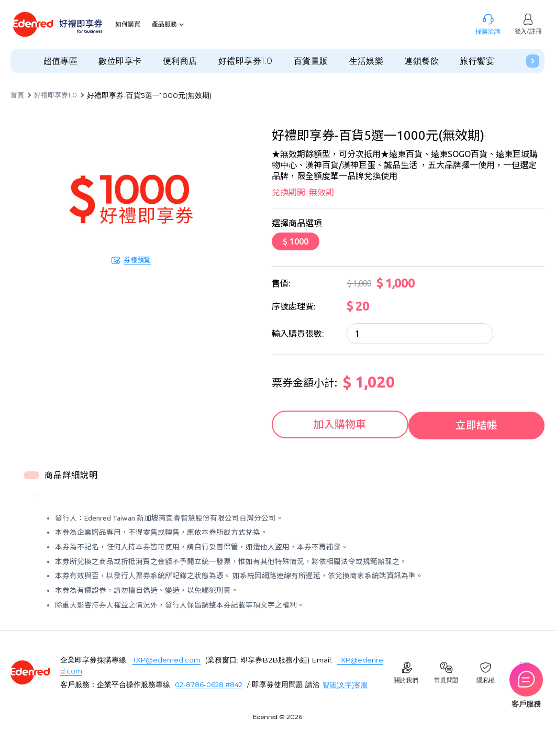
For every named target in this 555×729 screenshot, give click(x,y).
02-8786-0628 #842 (210, 683)
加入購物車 (337, 423)
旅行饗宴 (477, 61)
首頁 (17, 95)
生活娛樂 (366, 61)
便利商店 (180, 61)
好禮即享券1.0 (245, 61)
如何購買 (128, 24)
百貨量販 (311, 61)
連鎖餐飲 (421, 61)
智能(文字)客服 (350, 683)
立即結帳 (479, 423)
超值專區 (60, 61)
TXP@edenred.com (167, 658)
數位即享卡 (119, 61)
